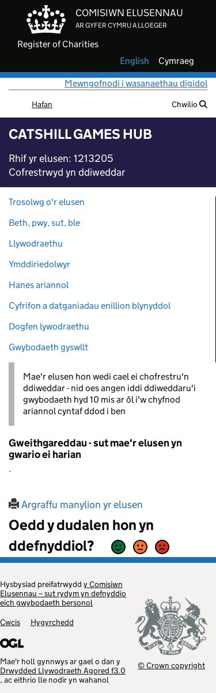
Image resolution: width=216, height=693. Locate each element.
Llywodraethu (36, 243)
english (134, 61)
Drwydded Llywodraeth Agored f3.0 (63, 670)
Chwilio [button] (189, 104)
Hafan (42, 104)
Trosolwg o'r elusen (47, 201)
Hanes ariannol (39, 284)
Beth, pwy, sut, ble (44, 222)
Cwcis (10, 622)
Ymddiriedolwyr (39, 264)
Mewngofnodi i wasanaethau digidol (136, 83)
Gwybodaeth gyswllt (48, 347)
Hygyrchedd (52, 622)
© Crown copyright (171, 665)
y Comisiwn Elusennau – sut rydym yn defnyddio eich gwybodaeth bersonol (63, 593)
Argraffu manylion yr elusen (76, 504)
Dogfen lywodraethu (49, 326)
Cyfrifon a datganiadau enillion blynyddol (89, 305)
